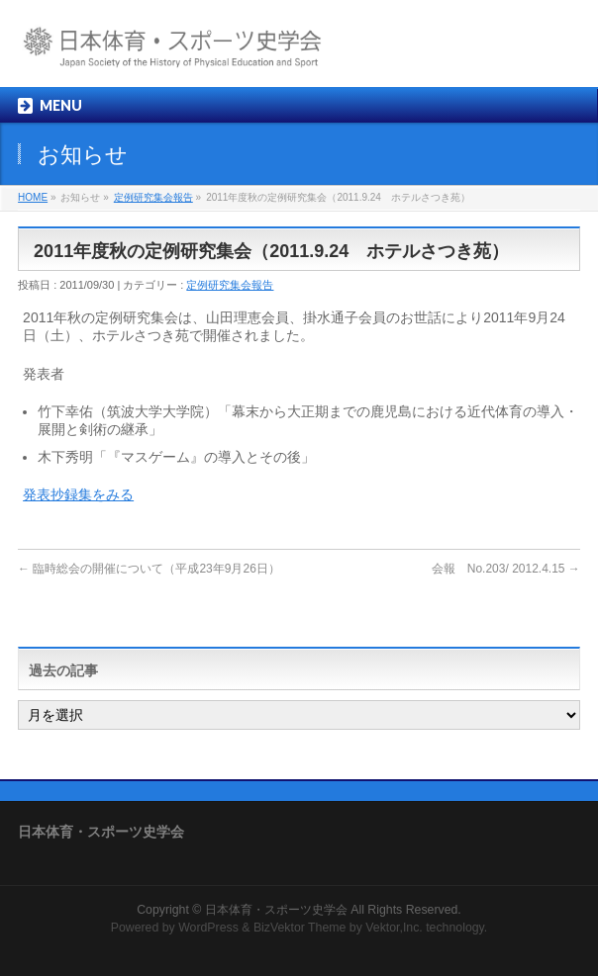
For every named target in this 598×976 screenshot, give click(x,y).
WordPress (208, 927)
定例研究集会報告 (153, 197)
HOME (33, 197)
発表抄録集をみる (78, 494)
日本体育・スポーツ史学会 (276, 910)
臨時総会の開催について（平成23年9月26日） (149, 569)
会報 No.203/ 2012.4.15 (506, 569)
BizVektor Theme (300, 927)
